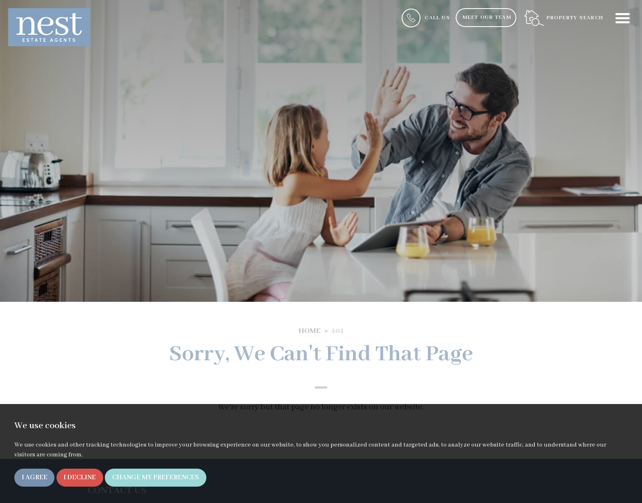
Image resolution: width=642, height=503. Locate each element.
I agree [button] (34, 477)
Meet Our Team (487, 17)
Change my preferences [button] (155, 477)
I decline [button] (79, 477)
